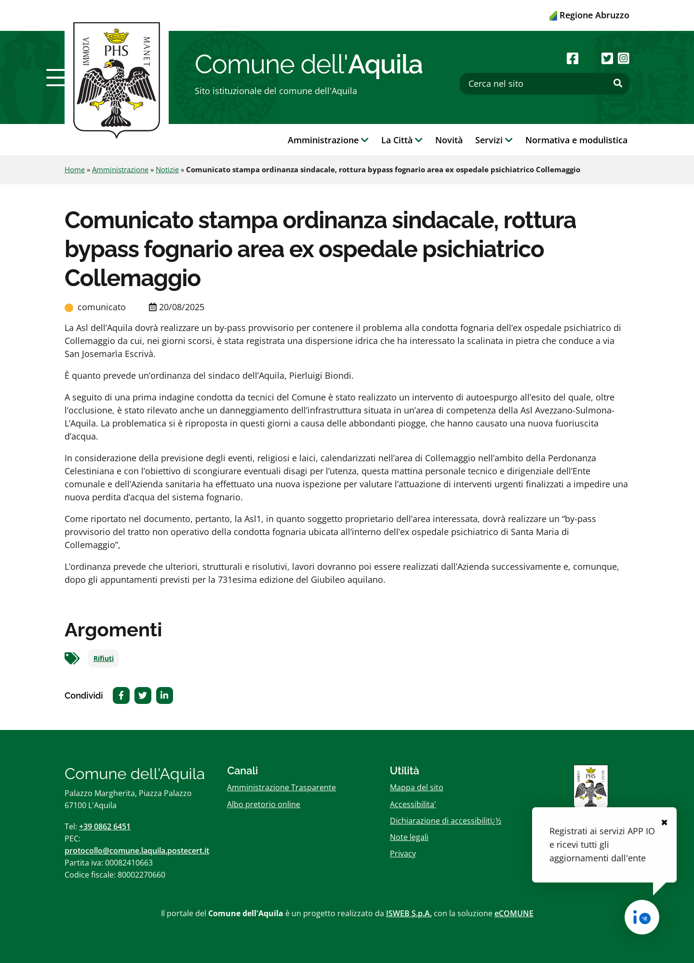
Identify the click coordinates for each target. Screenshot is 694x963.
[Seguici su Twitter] (607, 58)
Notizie (167, 169)
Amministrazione (120, 169)
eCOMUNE (514, 913)
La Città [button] (402, 140)
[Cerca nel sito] (544, 84)
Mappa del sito (416, 787)
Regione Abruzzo (589, 15)
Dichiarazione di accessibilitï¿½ (445, 820)
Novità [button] (449, 140)
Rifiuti (103, 658)
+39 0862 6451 (105, 826)
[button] (59, 78)
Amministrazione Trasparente (281, 787)
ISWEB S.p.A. (409, 913)
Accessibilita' (413, 804)
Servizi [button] (494, 140)
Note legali (409, 837)
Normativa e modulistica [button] (576, 140)
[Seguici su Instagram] (623, 58)
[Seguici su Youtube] (589, 58)
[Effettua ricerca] (618, 83)
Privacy (403, 853)
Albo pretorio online (263, 804)
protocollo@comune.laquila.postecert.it (137, 850)
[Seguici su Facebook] (572, 58)
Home (75, 169)
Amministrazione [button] (328, 140)
